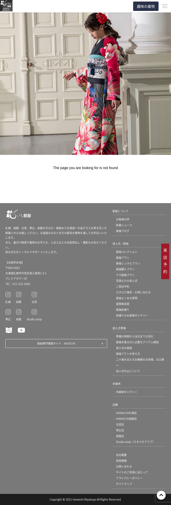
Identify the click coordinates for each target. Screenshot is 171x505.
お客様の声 (122, 219)
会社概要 (121, 455)
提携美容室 (122, 304)
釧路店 (120, 436)
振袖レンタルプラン (128, 263)
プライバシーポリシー (129, 478)
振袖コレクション (126, 252)
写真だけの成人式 (126, 281)
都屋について (120, 211)
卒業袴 (116, 384)
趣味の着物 (146, 6)
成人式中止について (128, 371)
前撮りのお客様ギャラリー (132, 315)
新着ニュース (124, 225)
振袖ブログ (122, 231)
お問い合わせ (124, 466)
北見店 (120, 424)
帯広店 (120, 430)
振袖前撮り (122, 309)
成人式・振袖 (120, 243)
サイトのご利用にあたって (132, 472)
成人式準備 (119, 328)
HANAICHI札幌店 (126, 413)
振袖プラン (122, 257)
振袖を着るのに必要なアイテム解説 (137, 342)
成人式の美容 (124, 348)
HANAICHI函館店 (126, 418)
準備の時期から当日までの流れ (134, 336)
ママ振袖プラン (125, 275)
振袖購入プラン (125, 269)
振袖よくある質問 (126, 298)
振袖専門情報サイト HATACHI (56, 343)
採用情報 (121, 461)
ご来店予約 (122, 286)
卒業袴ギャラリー (126, 392)
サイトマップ (124, 484)
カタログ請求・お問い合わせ (133, 292)
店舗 (115, 404)
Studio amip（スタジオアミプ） (135, 442)
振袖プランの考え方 (128, 354)
